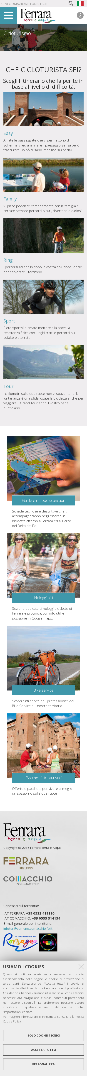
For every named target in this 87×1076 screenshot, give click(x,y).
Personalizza (43, 1064)
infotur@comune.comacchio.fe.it (27, 928)
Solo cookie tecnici (43, 1035)
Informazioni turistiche (26, 3)
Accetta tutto (43, 1050)
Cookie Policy (12, 1021)
